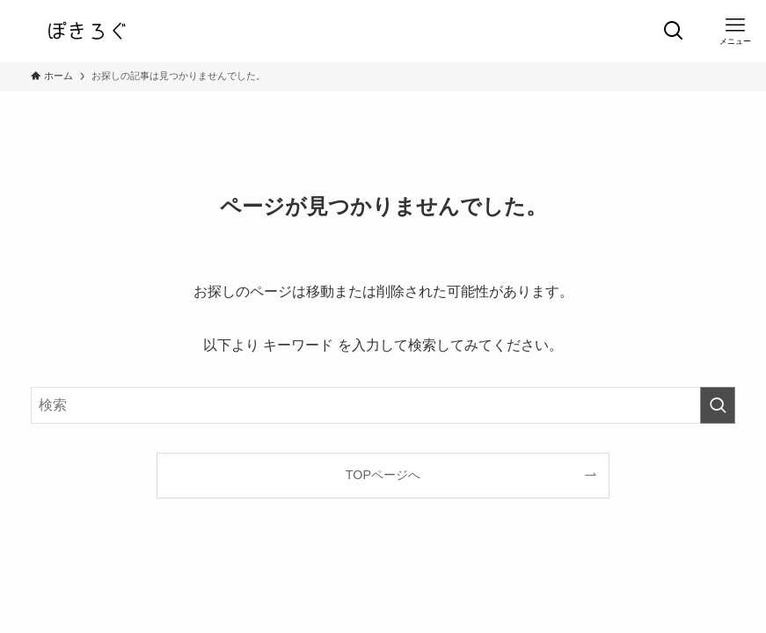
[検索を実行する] (717, 405)
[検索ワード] (383, 405)
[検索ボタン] (673, 31)
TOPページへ (383, 475)
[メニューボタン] (735, 31)
